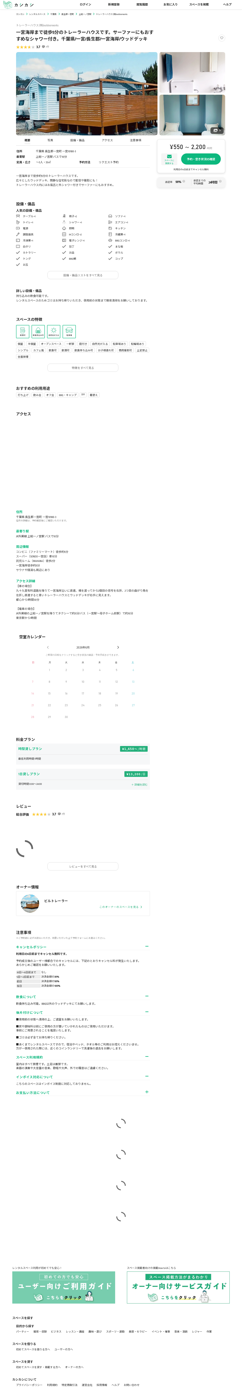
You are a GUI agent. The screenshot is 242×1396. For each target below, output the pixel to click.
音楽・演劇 (181, 1331)
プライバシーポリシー (29, 1385)
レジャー (197, 1331)
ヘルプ (227, 4)
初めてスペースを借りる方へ (33, 1349)
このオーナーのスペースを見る (120, 907)
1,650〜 (135, 749)
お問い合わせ (132, 1385)
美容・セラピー (138, 1331)
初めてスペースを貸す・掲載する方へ (38, 1367)
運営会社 (87, 1385)
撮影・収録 (40, 1331)
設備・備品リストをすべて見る (83, 275)
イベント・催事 (161, 1331)
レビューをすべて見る (83, 866)
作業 (209, 1331)
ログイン (85, 4)
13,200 (137, 774)
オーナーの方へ (74, 1367)
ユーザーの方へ (63, 1349)
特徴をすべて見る (83, 368)
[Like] (221, 38)
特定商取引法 (70, 1385)
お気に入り (171, 4)
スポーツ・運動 (115, 1331)
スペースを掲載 (199, 4)
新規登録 (113, 4)
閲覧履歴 (142, 4)
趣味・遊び (95, 1331)
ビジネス (56, 1331)
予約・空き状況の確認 (201, 159)
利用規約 (52, 1385)
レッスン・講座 (75, 1331)
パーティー (22, 1331)
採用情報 (102, 1385)
